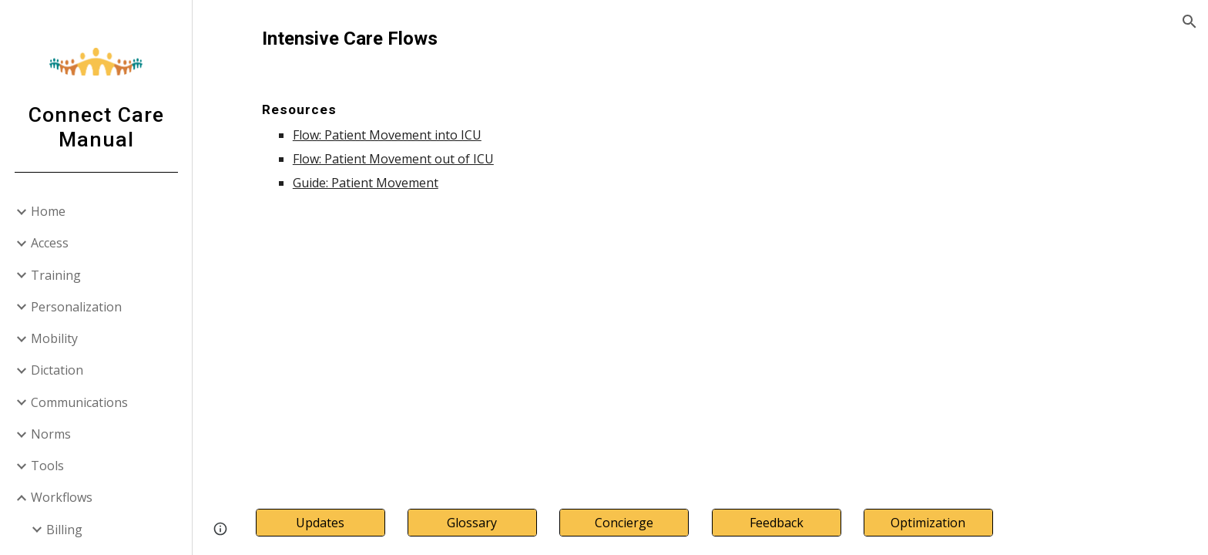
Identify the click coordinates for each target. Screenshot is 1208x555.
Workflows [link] (61, 497)
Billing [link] (64, 529)
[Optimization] (928, 522)
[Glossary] (472, 522)
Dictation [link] (57, 370)
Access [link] (50, 242)
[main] (700, 108)
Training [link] (56, 275)
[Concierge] (624, 522)
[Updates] (320, 522)
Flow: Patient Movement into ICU (387, 134)
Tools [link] (47, 465)
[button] (1189, 21)
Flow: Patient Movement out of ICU (393, 158)
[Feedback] (777, 522)
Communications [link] (79, 402)
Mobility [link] (54, 338)
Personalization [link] (76, 306)
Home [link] (48, 211)
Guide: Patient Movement (365, 182)
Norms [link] (51, 434)
